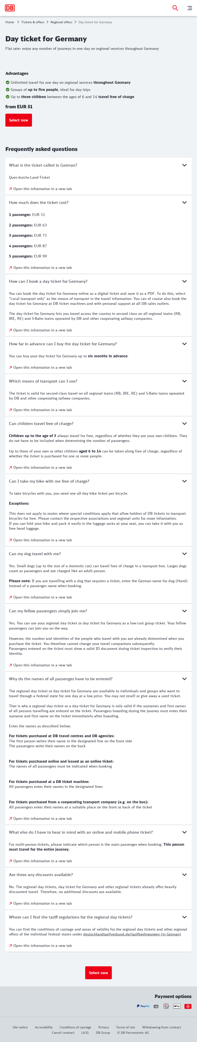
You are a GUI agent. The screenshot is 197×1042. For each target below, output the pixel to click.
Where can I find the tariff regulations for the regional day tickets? (98, 917)
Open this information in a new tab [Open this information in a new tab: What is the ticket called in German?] (42, 188)
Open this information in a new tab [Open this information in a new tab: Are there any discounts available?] (42, 903)
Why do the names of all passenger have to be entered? (98, 678)
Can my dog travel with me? (98, 553)
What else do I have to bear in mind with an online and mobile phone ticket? (98, 832)
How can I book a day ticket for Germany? (98, 281)
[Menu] (189, 8)
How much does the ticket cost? (98, 202)
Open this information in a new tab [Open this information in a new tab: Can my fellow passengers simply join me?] (42, 665)
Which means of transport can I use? (98, 381)
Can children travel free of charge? (98, 423)
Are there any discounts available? (98, 874)
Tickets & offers (32, 22)
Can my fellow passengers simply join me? (98, 610)
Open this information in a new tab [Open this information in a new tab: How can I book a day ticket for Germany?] (42, 330)
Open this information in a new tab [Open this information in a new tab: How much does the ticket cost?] (42, 267)
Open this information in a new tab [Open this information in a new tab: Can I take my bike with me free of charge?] (42, 540)
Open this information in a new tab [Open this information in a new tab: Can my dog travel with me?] (42, 597)
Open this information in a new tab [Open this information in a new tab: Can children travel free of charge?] (42, 467)
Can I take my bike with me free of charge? (98, 481)
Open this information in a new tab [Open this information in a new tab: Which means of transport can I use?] (42, 410)
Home (9, 22)
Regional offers (61, 22)
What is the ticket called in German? (98, 165)
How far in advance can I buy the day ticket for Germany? (98, 343)
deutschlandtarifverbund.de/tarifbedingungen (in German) (132, 934)
